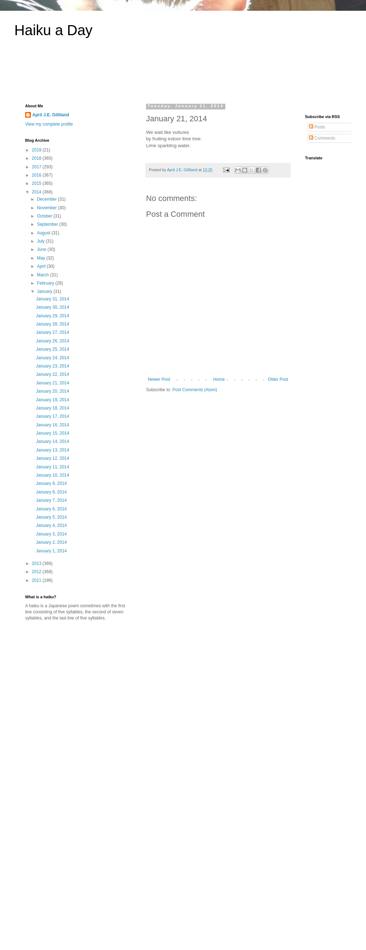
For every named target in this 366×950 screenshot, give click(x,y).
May (41, 258)
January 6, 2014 (51, 508)
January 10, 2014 (52, 475)
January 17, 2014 (52, 416)
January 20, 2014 (52, 391)
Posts (317, 127)
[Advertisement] (183, 75)
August (44, 232)
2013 (37, 563)
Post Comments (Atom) (194, 389)
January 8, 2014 (51, 492)
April (42, 266)
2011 (37, 580)
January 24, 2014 (52, 357)
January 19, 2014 (52, 399)
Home (219, 379)
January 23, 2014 (52, 366)
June (42, 249)
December (47, 199)
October (45, 216)
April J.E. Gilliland (50, 114)
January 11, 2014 (52, 466)
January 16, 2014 (52, 424)
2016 (37, 175)
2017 (37, 166)
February (46, 283)
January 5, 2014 (51, 517)
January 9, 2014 (51, 483)
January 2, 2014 (51, 542)
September (48, 224)
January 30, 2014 (52, 307)
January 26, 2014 (52, 340)
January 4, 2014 (51, 525)
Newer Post (159, 379)
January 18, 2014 (52, 408)
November (47, 207)
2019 (37, 150)
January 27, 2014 (52, 332)
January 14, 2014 (52, 441)
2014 (37, 192)
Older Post (278, 379)
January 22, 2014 (52, 374)
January (45, 291)
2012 (37, 571)
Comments (322, 138)
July (41, 241)
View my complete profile (49, 124)
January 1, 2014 (51, 550)
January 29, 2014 (52, 315)
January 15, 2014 (52, 433)
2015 (37, 183)
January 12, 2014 (52, 458)
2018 (37, 158)
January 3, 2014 (51, 534)
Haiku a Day (53, 30)
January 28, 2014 (52, 324)
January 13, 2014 (52, 450)
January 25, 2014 (52, 349)
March (43, 274)
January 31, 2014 (52, 298)
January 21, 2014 (52, 382)
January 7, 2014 (51, 500)
